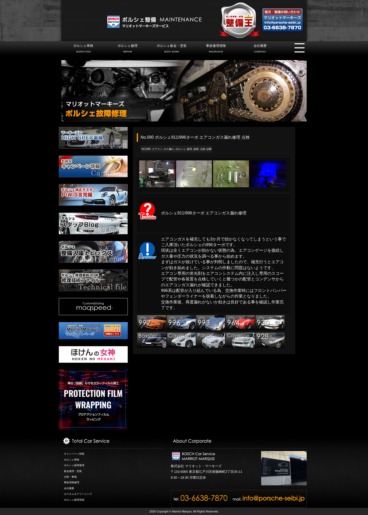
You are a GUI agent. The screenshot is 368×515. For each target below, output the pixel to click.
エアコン (157, 149)
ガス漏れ (169, 149)
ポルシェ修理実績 (74, 499)
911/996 (146, 149)
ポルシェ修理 (127, 49)
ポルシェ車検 (83, 49)
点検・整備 (70, 476)
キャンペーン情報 (74, 453)
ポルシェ (180, 149)
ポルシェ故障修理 (74, 465)
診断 (209, 149)
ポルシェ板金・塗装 (171, 49)
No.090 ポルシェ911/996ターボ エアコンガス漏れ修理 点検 (195, 137)
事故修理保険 (215, 49)
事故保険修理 (71, 482)
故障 (196, 149)
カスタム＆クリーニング (78, 493)
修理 (189, 149)
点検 (202, 149)
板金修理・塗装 (73, 471)
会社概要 (260, 49)
